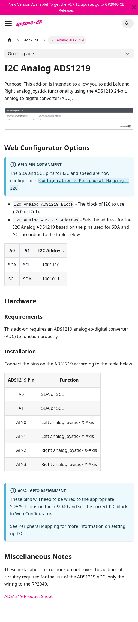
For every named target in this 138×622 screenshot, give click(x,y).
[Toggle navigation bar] (8, 23)
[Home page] (9, 40)
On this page (21, 54)
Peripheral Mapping (39, 526)
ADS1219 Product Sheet (28, 596)
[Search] (128, 23)
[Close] (134, 7)
